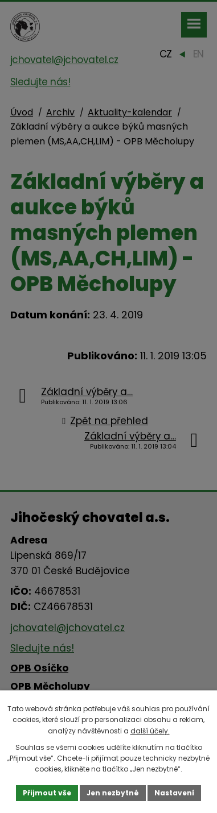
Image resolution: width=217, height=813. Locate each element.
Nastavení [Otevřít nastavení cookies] (174, 793)
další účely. (150, 731)
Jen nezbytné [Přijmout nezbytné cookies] (113, 793)
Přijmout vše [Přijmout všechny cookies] (47, 793)
